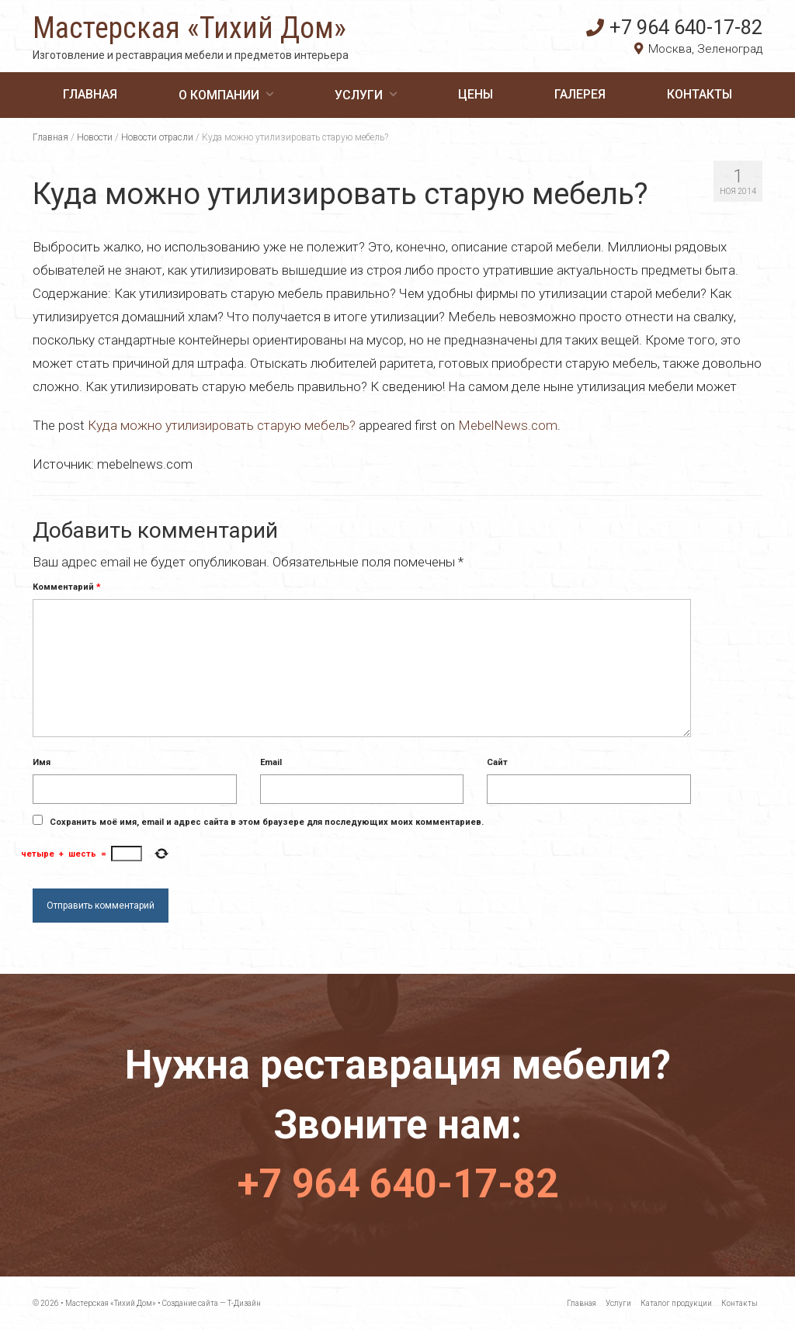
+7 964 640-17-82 (674, 27)
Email (271, 762)
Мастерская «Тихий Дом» (189, 27)
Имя (41, 762)
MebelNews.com (507, 425)
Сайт (497, 762)
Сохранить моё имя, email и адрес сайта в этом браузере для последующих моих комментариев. (267, 822)
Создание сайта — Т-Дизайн (211, 1303)
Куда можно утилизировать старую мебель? (222, 425)
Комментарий (67, 587)
